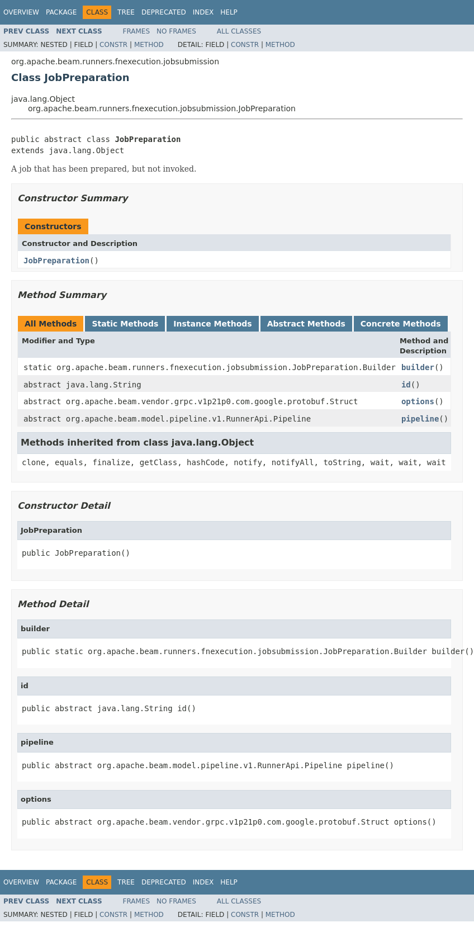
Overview (21, 12)
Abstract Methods (306, 323)
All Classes (239, 31)
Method (149, 45)
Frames (136, 31)
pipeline (420, 418)
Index (203, 12)
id (406, 384)
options (417, 401)
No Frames (176, 31)
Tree (126, 12)
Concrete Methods (401, 323)
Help (229, 12)
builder (417, 367)
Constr (113, 45)
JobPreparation (56, 260)
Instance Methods (212, 323)
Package (61, 12)
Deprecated (163, 12)
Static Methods (125, 323)
